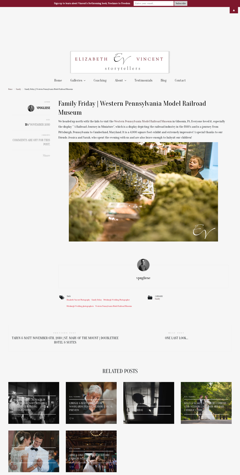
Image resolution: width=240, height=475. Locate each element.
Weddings (19, 354)
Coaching (100, 41)
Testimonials (143, 41)
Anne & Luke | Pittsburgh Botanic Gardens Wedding (89, 417)
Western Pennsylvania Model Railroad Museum (143, 82)
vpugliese (43, 68)
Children (147, 364)
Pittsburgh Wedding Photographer (117, 260)
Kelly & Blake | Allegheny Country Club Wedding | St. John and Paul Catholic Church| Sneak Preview (33, 415)
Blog (163, 41)
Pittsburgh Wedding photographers (80, 266)
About (119, 41)
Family (18, 49)
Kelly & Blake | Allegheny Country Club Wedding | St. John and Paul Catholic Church (205, 367)
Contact (180, 41)
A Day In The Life (132, 364)
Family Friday (97, 260)
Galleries (76, 41)
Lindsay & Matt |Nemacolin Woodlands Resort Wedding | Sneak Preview (91, 367)
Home (58, 41)
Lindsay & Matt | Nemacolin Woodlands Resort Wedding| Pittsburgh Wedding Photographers (29, 365)
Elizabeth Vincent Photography (78, 260)
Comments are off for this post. (31, 103)
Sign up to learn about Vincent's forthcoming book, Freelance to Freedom (92, 3)
